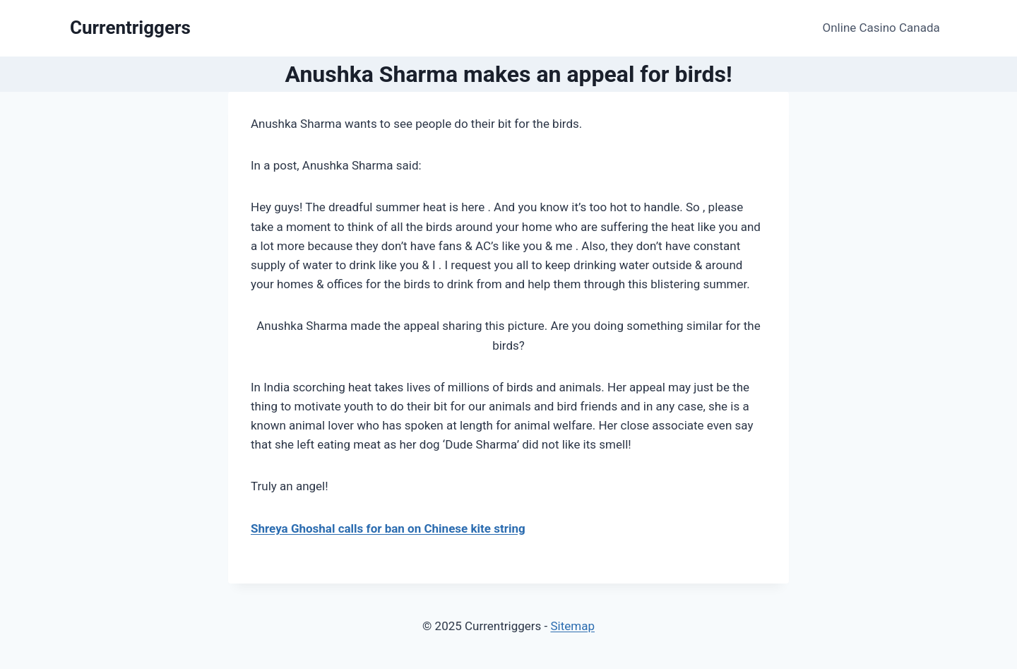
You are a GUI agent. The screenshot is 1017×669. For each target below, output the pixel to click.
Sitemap (572, 626)
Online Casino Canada (881, 27)
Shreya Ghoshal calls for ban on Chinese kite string (388, 528)
